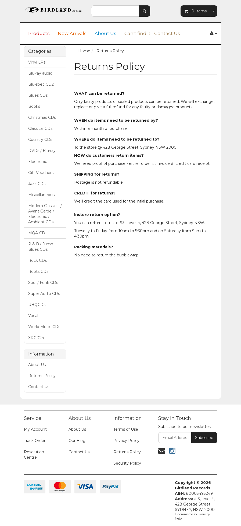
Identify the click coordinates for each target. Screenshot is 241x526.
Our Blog (77, 440)
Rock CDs (37, 260)
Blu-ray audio (40, 73)
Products (39, 33)
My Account (35, 429)
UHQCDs (36, 304)
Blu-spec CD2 (41, 84)
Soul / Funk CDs (43, 282)
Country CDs (40, 139)
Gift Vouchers (40, 172)
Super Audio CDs (44, 293)
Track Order (34, 440)
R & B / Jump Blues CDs (40, 247)
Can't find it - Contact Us (152, 33)
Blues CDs (38, 95)
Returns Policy (42, 375)
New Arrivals (72, 33)
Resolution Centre (34, 455)
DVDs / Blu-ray (42, 150)
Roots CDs (38, 271)
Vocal (33, 315)
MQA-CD (36, 233)
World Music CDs (44, 326)
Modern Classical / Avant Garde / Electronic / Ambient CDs (45, 213)
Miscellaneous (41, 194)
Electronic (37, 161)
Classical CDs (40, 128)
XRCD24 (36, 337)
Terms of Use (125, 429)
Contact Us (38, 386)
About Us (105, 33)
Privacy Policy (126, 440)
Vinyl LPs (36, 62)
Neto (178, 518)
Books (34, 106)
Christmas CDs (42, 117)
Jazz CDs (36, 183)
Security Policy (127, 463)
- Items (196, 11)
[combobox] (115, 11)
